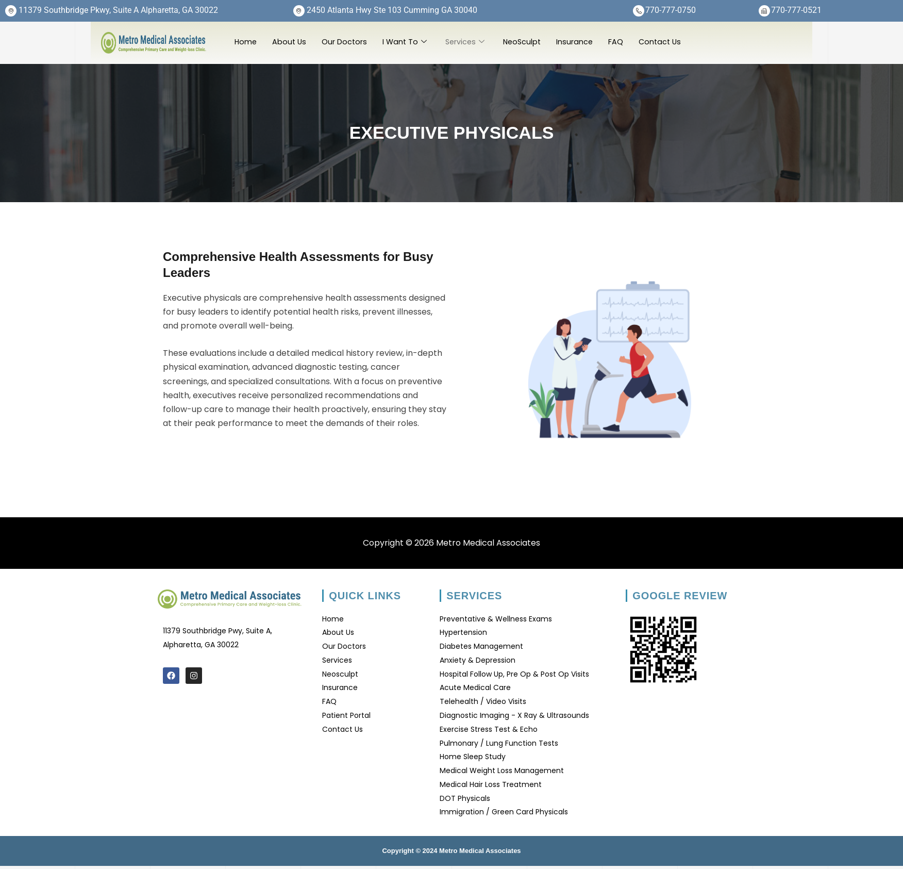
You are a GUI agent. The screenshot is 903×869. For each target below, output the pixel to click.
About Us (290, 41)
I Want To (407, 41)
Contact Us (668, 41)
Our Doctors (347, 41)
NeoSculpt (528, 41)
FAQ (623, 41)
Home (246, 41)
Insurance (581, 41)
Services (469, 41)
